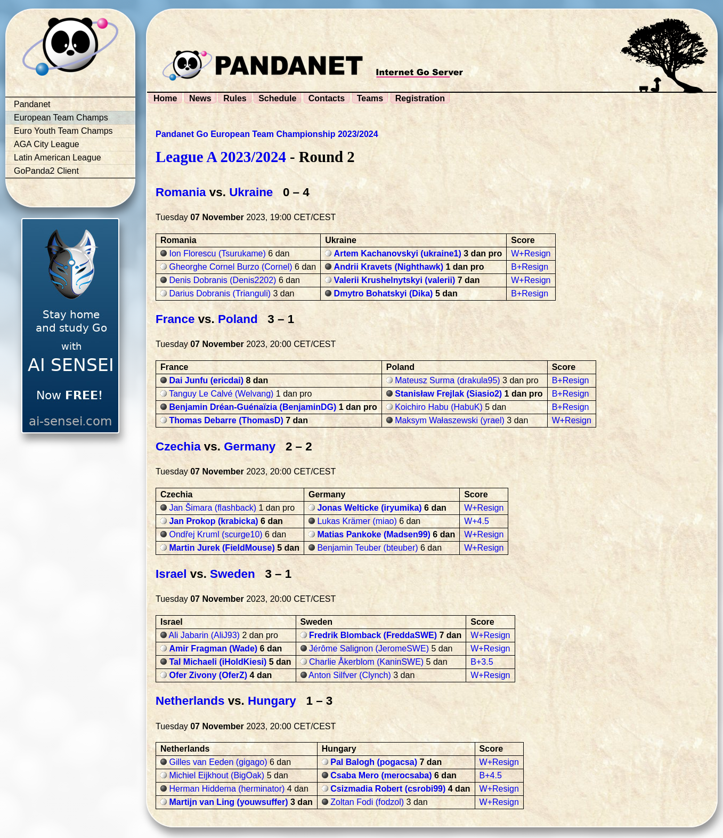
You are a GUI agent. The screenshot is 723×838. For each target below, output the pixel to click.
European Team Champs (61, 117)
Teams (370, 98)
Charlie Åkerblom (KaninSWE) (366, 661)
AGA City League (46, 144)
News (200, 98)
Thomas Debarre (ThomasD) (226, 420)
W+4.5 (476, 521)
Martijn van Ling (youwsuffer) (228, 802)
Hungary (272, 700)
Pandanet (32, 104)
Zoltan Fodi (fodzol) (367, 802)
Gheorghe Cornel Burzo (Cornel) (230, 266)
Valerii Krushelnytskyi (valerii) (395, 280)
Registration (420, 98)
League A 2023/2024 (221, 156)
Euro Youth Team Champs (63, 130)
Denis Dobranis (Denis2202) (222, 280)
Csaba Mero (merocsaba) (381, 775)
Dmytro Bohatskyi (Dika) (383, 293)
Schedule (277, 98)
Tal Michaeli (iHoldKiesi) (217, 661)
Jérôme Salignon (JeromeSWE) (369, 648)
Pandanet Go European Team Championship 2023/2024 (267, 134)
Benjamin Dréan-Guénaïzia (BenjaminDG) (252, 407)
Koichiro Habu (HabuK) (439, 407)
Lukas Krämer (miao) (356, 521)
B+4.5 (491, 775)
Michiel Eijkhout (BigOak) (216, 775)
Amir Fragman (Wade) (213, 648)
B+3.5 (481, 661)
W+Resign (530, 253)
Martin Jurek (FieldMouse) (221, 547)
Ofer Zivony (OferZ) (208, 675)
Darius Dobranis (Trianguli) (220, 293)
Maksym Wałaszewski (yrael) (450, 420)
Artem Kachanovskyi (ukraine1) (397, 253)
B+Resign (529, 266)
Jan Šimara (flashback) (212, 507)
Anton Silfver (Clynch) (349, 675)
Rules (235, 98)
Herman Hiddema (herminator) (227, 788)
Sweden (232, 574)
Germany (249, 446)
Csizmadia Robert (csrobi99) (387, 788)
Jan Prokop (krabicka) (213, 521)
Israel (171, 574)
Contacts (326, 98)
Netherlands (190, 700)
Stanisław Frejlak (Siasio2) (448, 393)
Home (165, 98)
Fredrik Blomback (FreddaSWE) (373, 635)
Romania (181, 192)
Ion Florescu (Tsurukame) (217, 253)
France (175, 319)
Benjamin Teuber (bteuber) (367, 547)
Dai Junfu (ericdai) (206, 380)
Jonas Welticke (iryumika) (369, 507)
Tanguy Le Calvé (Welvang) (221, 393)
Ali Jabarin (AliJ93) (204, 635)
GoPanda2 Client (46, 170)
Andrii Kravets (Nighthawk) (388, 266)
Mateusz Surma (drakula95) (447, 380)
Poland (238, 319)
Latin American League (57, 157)
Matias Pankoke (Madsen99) (373, 534)
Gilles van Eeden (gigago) (218, 762)
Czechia (178, 446)
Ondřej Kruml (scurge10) (215, 534)
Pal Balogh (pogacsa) (373, 762)
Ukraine (251, 192)
